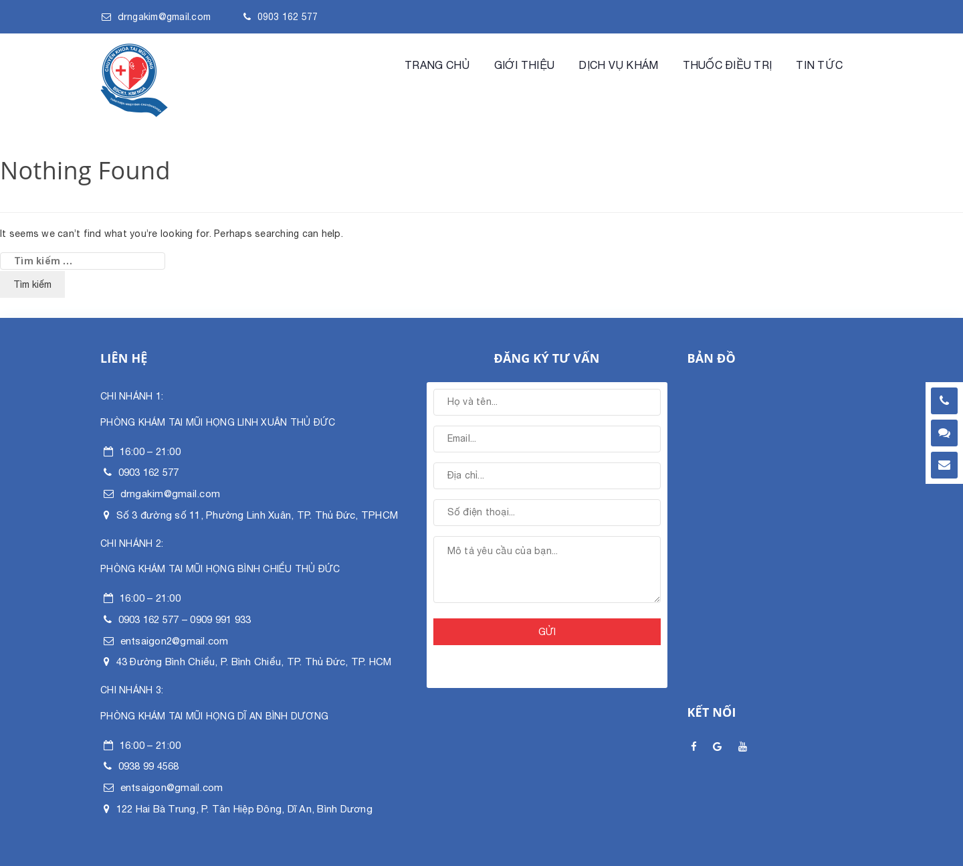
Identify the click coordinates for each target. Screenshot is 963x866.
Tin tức (819, 65)
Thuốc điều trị (727, 65)
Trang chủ (437, 65)
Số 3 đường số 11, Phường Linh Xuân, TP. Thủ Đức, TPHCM (257, 515)
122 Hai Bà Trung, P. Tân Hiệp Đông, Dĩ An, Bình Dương (244, 808)
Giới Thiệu (524, 65)
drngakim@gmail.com (164, 16)
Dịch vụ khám (618, 65)
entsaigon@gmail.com (171, 787)
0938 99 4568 (148, 766)
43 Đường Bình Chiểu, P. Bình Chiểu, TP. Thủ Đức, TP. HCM (254, 661)
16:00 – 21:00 (150, 451)
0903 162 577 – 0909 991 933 (184, 619)
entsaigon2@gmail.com (174, 640)
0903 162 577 (287, 16)
